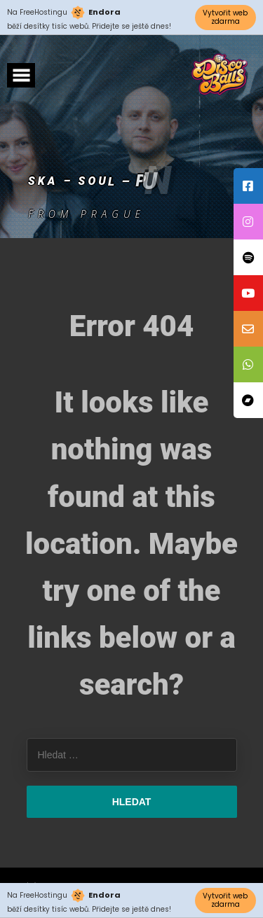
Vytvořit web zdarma (225, 17)
